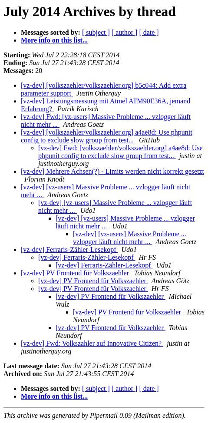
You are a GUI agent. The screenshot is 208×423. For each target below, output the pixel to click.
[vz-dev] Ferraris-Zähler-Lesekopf (69, 249)
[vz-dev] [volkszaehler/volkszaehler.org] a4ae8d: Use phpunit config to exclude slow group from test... (106, 136)
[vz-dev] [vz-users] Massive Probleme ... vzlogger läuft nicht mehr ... (129, 237)
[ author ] (125, 32)
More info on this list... (54, 40)
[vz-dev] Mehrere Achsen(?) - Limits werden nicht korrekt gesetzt (112, 171)
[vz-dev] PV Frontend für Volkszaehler (76, 273)
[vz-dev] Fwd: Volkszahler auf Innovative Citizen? (92, 343)
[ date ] (148, 32)
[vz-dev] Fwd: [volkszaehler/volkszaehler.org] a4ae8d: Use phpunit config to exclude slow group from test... (120, 151)
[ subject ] (96, 32)
